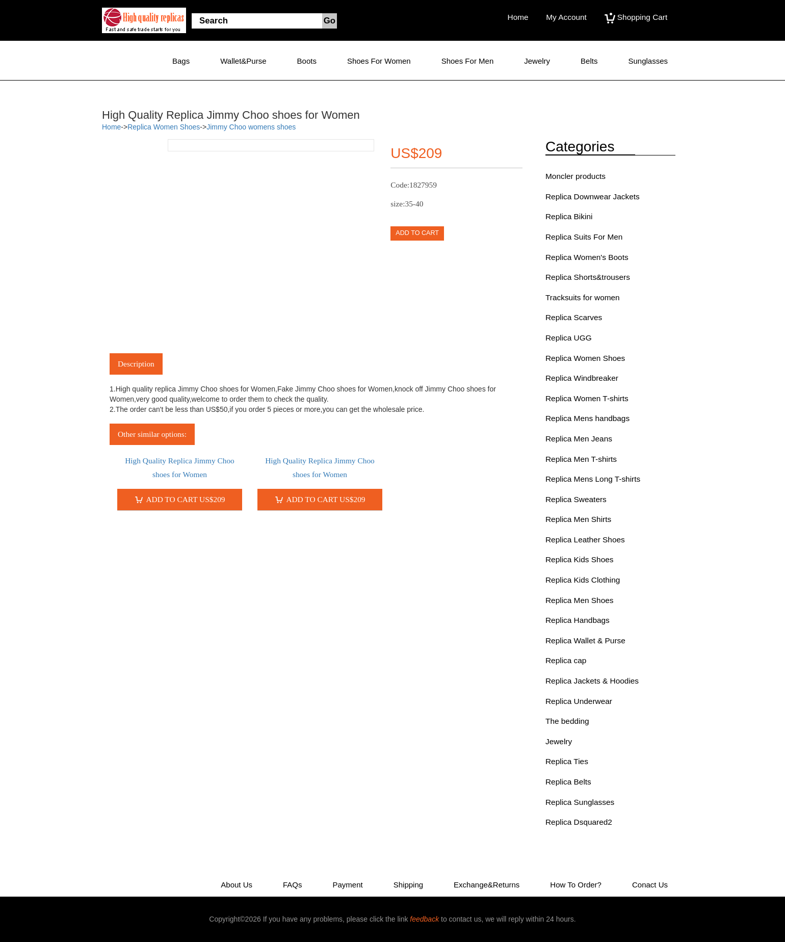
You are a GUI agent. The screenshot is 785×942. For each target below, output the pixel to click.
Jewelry (537, 61)
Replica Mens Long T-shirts (592, 479)
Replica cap (565, 660)
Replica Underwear (578, 701)
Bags (181, 61)
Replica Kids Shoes (579, 559)
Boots (307, 61)
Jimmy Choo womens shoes (251, 127)
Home (518, 17)
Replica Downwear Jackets (592, 196)
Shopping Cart (636, 17)
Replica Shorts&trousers (587, 277)
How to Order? (575, 884)
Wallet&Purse (243, 61)
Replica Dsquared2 (578, 822)
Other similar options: (152, 434)
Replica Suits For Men (583, 236)
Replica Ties (566, 761)
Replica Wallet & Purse (585, 640)
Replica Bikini (568, 216)
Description (136, 363)
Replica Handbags (577, 620)
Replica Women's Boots (587, 257)
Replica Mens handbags (587, 418)
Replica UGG (568, 337)
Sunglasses (648, 61)
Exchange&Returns (486, 884)
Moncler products (575, 176)
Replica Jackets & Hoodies (592, 680)
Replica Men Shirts (578, 519)
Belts (589, 61)
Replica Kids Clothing (582, 579)
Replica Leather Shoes (585, 539)
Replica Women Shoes (163, 127)
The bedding (567, 721)
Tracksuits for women (582, 297)
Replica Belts (568, 781)
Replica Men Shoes (579, 600)
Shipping (408, 884)
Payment (348, 884)
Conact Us (650, 884)
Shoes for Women (379, 61)
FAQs (292, 884)
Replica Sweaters (576, 499)
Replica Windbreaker (581, 378)
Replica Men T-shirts (581, 459)
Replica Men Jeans (578, 438)
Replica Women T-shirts (587, 398)
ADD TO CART (417, 233)
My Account (566, 17)
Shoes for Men (467, 61)
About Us (236, 884)
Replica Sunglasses (579, 802)
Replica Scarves (573, 317)
